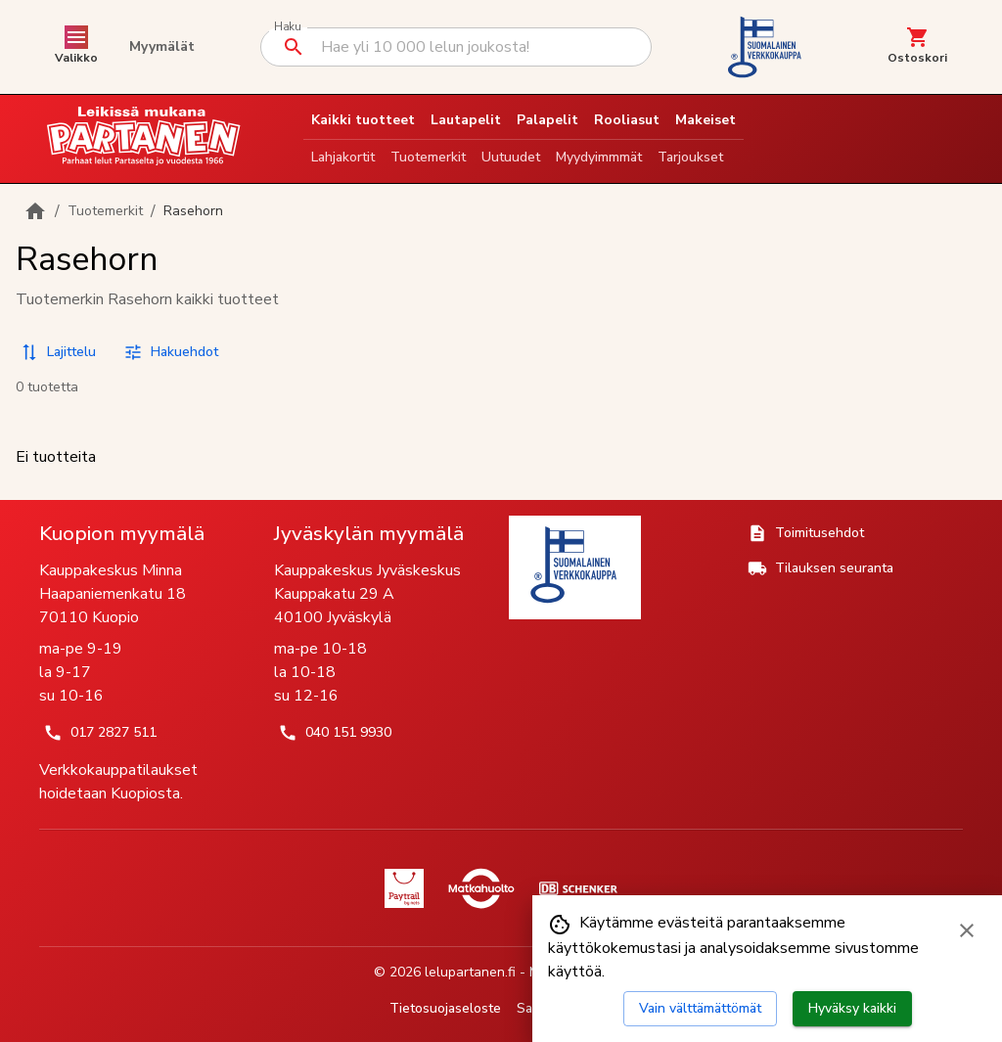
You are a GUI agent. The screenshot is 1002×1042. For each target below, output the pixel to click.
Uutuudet (510, 157)
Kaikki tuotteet (363, 120)
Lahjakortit (343, 157)
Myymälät (162, 46)
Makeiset (705, 120)
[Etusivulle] (35, 211)
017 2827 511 (100, 733)
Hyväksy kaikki (852, 1008)
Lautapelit (466, 120)
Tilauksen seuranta (820, 568)
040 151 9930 (334, 733)
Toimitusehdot (806, 533)
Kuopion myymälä (122, 533)
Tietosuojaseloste (445, 1008)
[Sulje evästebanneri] (966, 930)
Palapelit (547, 120)
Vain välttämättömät (700, 1008)
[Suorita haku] (293, 47)
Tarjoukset (690, 157)
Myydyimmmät (599, 157)
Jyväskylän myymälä (369, 533)
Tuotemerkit (428, 157)
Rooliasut (627, 120)
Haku (287, 27)
